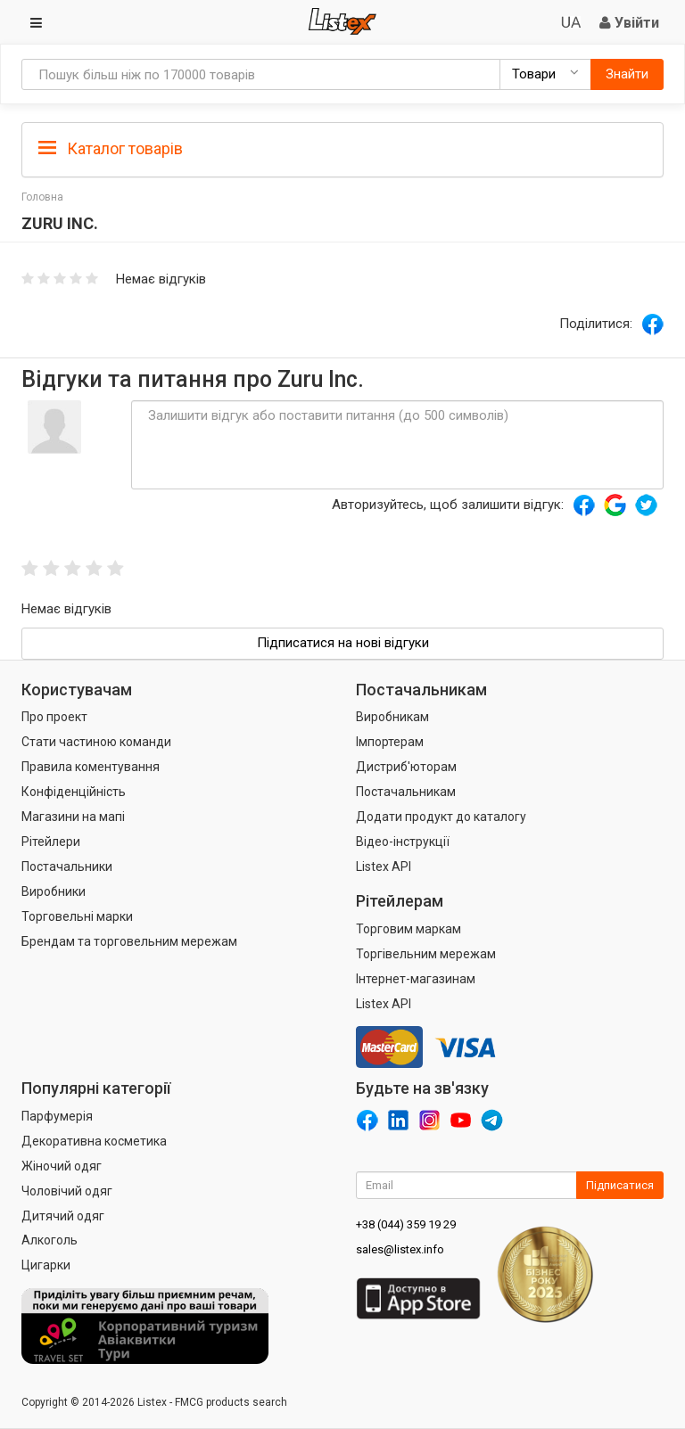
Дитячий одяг (62, 1216)
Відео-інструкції (403, 841)
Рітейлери (50, 841)
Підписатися (620, 1185)
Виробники (53, 891)
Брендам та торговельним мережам (129, 941)
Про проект (54, 717)
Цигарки (45, 1265)
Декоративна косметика (94, 1141)
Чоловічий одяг (66, 1191)
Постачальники (66, 866)
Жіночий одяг (61, 1166)
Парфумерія (57, 1116)
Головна (42, 197)
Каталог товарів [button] (110, 148)
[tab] (342, 147)
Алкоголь (49, 1240)
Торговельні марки (77, 916)
